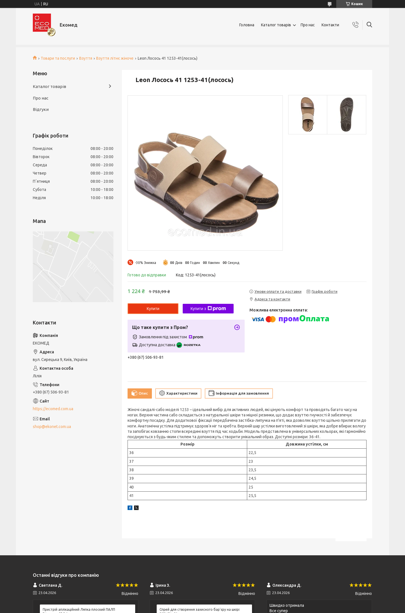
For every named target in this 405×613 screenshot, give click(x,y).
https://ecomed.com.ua (53, 408)
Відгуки (41, 109)
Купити (153, 308)
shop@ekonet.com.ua (52, 426)
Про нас (308, 25)
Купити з (208, 308)
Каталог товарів (276, 25)
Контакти (330, 25)
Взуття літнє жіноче (114, 58)
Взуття (85, 58)
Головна (246, 25)
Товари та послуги (58, 58)
